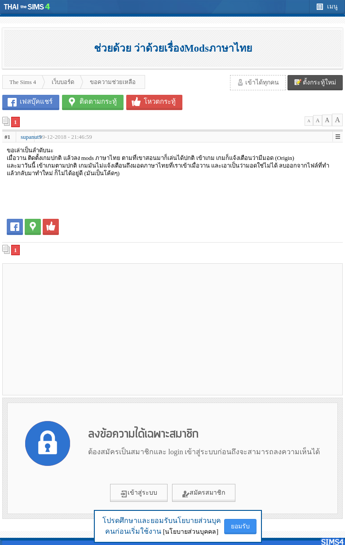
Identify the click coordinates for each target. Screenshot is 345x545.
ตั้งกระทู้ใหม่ (315, 82)
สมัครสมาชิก (203, 493)
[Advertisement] (87, 329)
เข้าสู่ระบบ (138, 493)
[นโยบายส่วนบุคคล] (190, 531)
